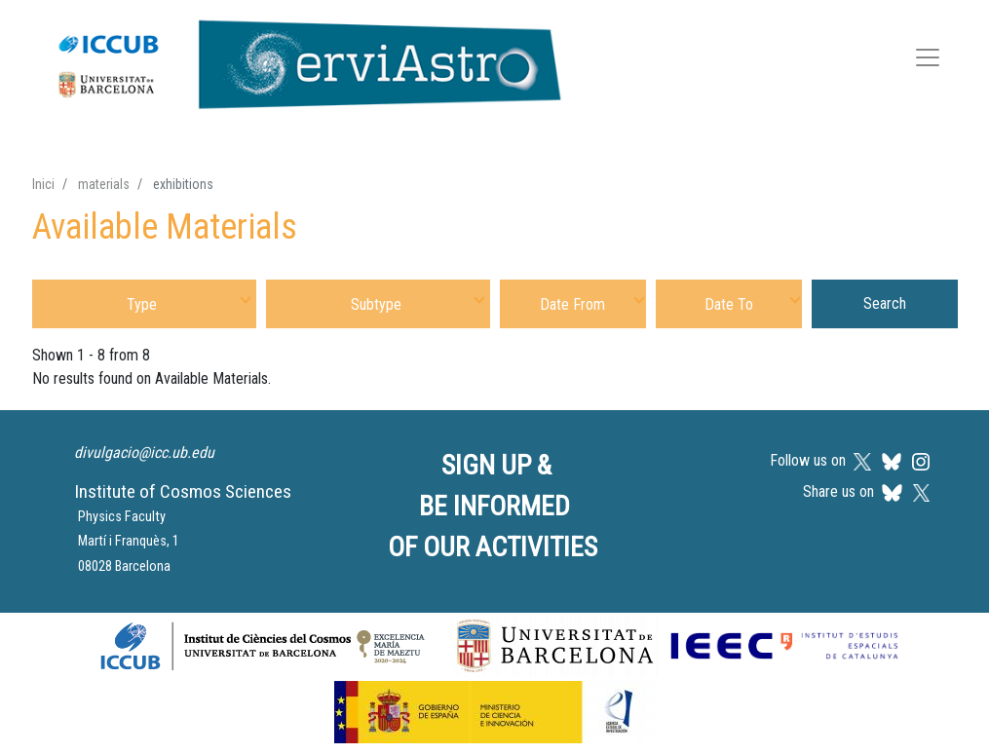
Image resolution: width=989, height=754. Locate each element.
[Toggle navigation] (927, 61)
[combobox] (144, 303)
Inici (43, 184)
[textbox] (144, 303)
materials (104, 184)
